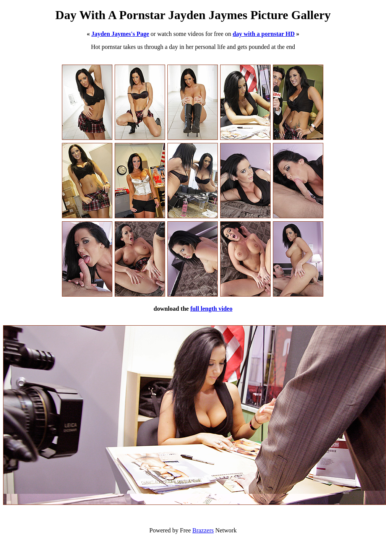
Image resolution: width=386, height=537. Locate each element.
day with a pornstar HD (264, 34)
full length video (211, 308)
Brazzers (203, 530)
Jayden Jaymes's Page (120, 34)
